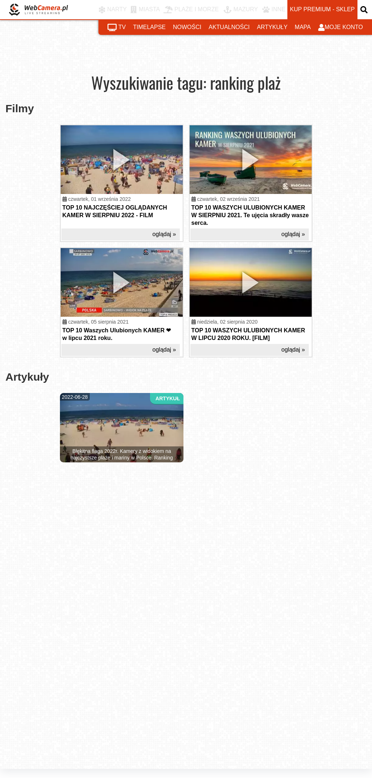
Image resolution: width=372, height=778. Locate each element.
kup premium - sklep (322, 9)
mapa (303, 27)
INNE (273, 9)
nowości (187, 27)
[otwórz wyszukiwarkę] (364, 9)
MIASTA (145, 9)
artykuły (272, 27)
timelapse (149, 27)
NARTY (113, 9)
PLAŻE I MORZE (191, 9)
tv (117, 27)
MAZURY (240, 9)
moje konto (340, 27)
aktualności (229, 27)
